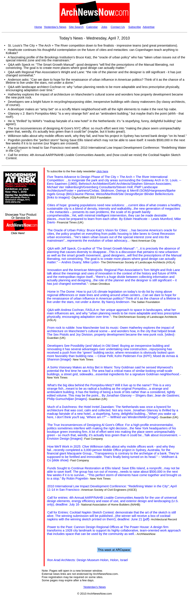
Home (38, 27)
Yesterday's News (55, 27)
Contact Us (118, 27)
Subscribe (134, 27)
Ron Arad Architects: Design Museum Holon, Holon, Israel (87, 560)
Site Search (76, 27)
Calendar (92, 27)
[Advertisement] (16, 314)
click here (102, 171)
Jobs (104, 27)
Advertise (149, 27)
